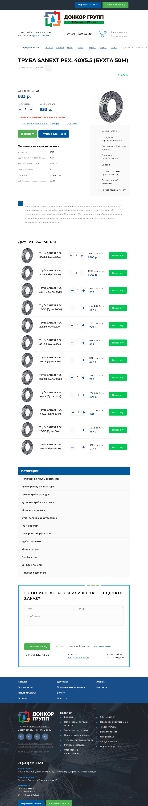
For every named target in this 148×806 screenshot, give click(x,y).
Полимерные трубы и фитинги (69, 47)
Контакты (101, 680)
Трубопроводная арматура (36, 480)
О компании (24, 680)
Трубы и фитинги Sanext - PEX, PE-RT (102, 47)
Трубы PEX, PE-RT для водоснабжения (91, 47)
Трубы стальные (31, 535)
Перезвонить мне (91, 4)
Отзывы (100, 675)
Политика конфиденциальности (33, 740)
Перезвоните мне (29, 794)
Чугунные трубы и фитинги (37, 495)
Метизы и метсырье (33, 503)
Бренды (68, 710)
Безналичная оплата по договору (38, 123)
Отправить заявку (116, 4)
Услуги (60, 686)
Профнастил (29, 550)
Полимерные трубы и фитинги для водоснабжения (80, 47)
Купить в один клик (51, 134)
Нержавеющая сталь (33, 566)
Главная (47, 47)
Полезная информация (69, 680)
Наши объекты (26, 686)
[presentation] (48, 627)
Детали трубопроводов (35, 488)
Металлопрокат (30, 542)
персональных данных (93, 640)
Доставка (67, 123)
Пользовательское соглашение (33, 737)
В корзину (26, 134)
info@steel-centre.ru (37, 35)
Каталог (57, 47)
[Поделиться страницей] (45, 67)
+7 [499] (80, 33)
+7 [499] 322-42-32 (29, 754)
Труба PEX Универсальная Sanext (113, 47)
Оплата (22, 691)
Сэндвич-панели (31, 558)
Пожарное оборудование (35, 527)
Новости (61, 691)
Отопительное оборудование (38, 511)
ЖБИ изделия (29, 519)
